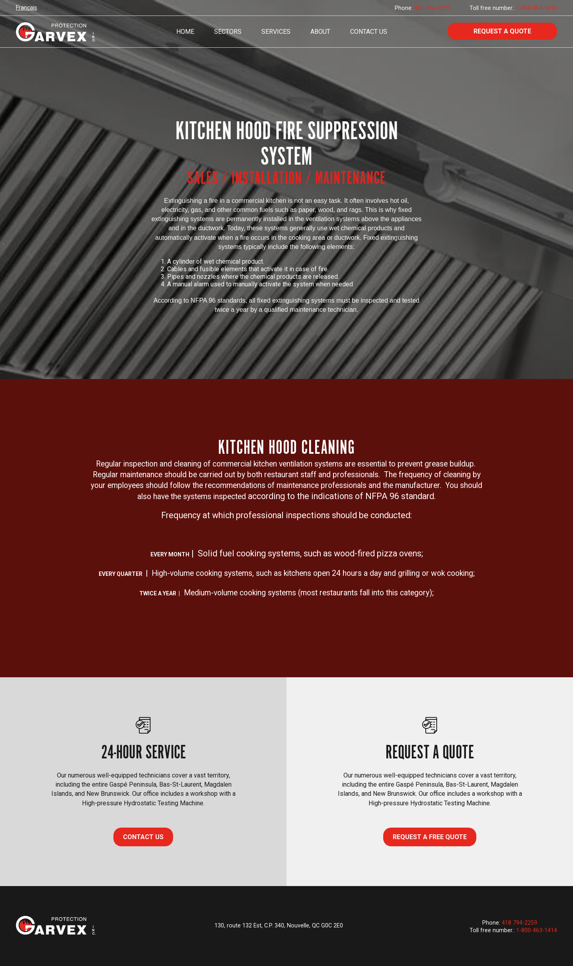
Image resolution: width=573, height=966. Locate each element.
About (320, 31)
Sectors (228, 31)
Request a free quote (430, 837)
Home (185, 31)
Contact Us (368, 31)
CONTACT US (143, 837)
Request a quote (502, 31)
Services (275, 31)
